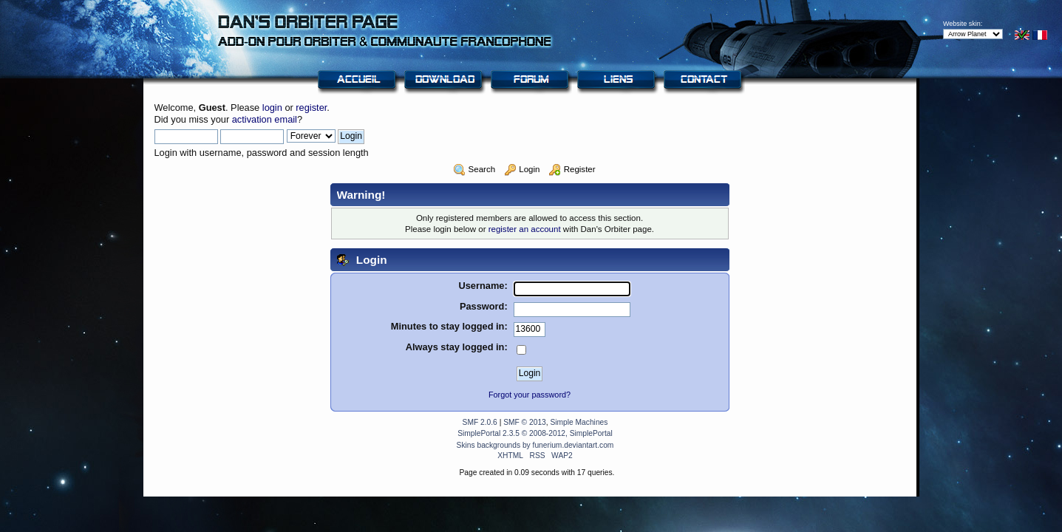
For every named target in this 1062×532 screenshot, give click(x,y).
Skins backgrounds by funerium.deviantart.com (535, 445)
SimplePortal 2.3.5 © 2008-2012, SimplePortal (535, 433)
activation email (264, 119)
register (311, 107)
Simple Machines (578, 422)
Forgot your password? (530, 394)
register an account (525, 229)
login (272, 107)
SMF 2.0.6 (480, 422)
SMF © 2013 (524, 422)
